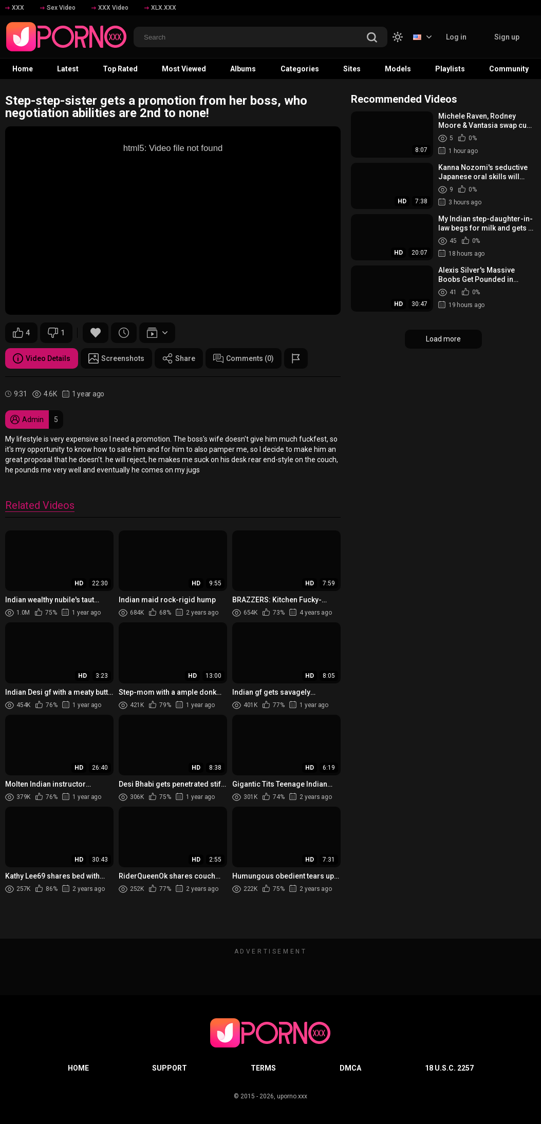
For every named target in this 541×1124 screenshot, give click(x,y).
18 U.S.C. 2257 (449, 1068)
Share (178, 358)
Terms (263, 1068)
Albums (243, 69)
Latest (68, 69)
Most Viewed (184, 69)
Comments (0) (243, 358)
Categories (300, 69)
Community (509, 69)
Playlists (450, 69)
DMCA (350, 1068)
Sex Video (58, 7)
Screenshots (116, 358)
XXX (14, 7)
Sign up (506, 37)
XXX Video (109, 7)
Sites (352, 69)
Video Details (41, 358)
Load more (443, 339)
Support (169, 1068)
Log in (456, 37)
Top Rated (120, 69)
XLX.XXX (160, 7)
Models (398, 69)
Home (22, 69)
